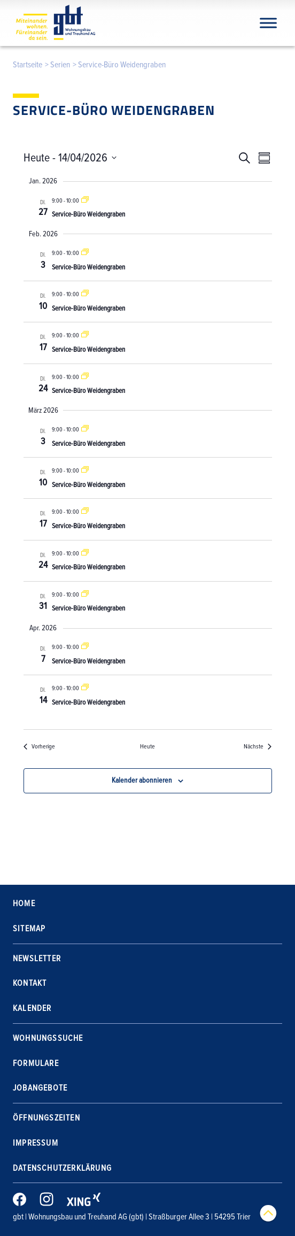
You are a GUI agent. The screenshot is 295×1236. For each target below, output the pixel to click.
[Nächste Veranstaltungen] (257, 747)
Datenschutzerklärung (62, 1168)
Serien (60, 64)
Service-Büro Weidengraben (88, 214)
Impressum (35, 1143)
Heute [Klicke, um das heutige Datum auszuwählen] (147, 747)
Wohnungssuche (48, 1038)
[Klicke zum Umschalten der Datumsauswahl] (70, 158)
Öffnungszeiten (46, 1118)
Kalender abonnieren (142, 780)
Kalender (32, 1008)
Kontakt (29, 983)
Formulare (36, 1063)
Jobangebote (40, 1088)
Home (24, 903)
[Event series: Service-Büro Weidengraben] (85, 200)
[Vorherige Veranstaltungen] (39, 747)
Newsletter (37, 958)
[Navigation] (268, 23)
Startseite (27, 64)
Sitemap (29, 928)
